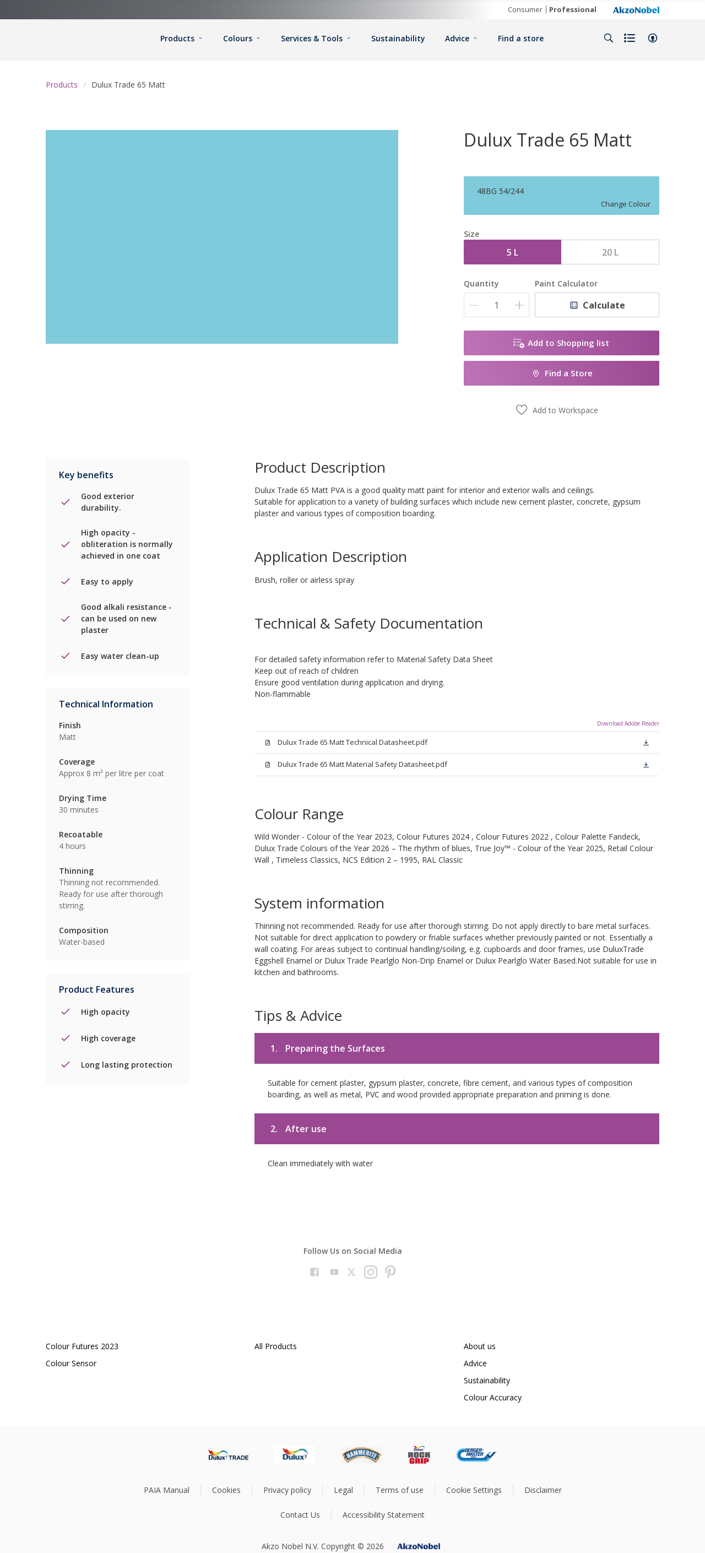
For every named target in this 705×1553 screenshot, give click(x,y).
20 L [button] (610, 252)
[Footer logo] (228, 1455)
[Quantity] (496, 305)
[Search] (608, 38)
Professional (572, 9)
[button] (652, 38)
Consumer (525, 9)
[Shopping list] (630, 38)
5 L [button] (512, 252)
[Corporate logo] (636, 9)
